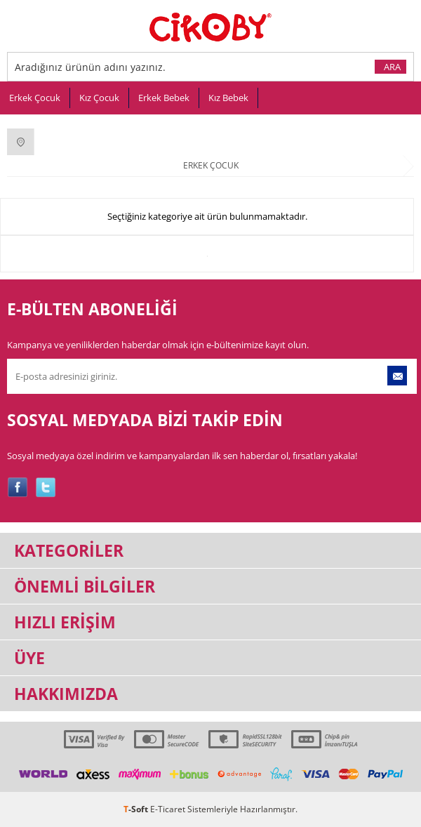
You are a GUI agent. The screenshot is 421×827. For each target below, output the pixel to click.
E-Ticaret (167, 809)
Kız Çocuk (99, 97)
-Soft (136, 809)
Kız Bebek (228, 97)
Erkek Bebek (163, 97)
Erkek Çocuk (34, 97)
